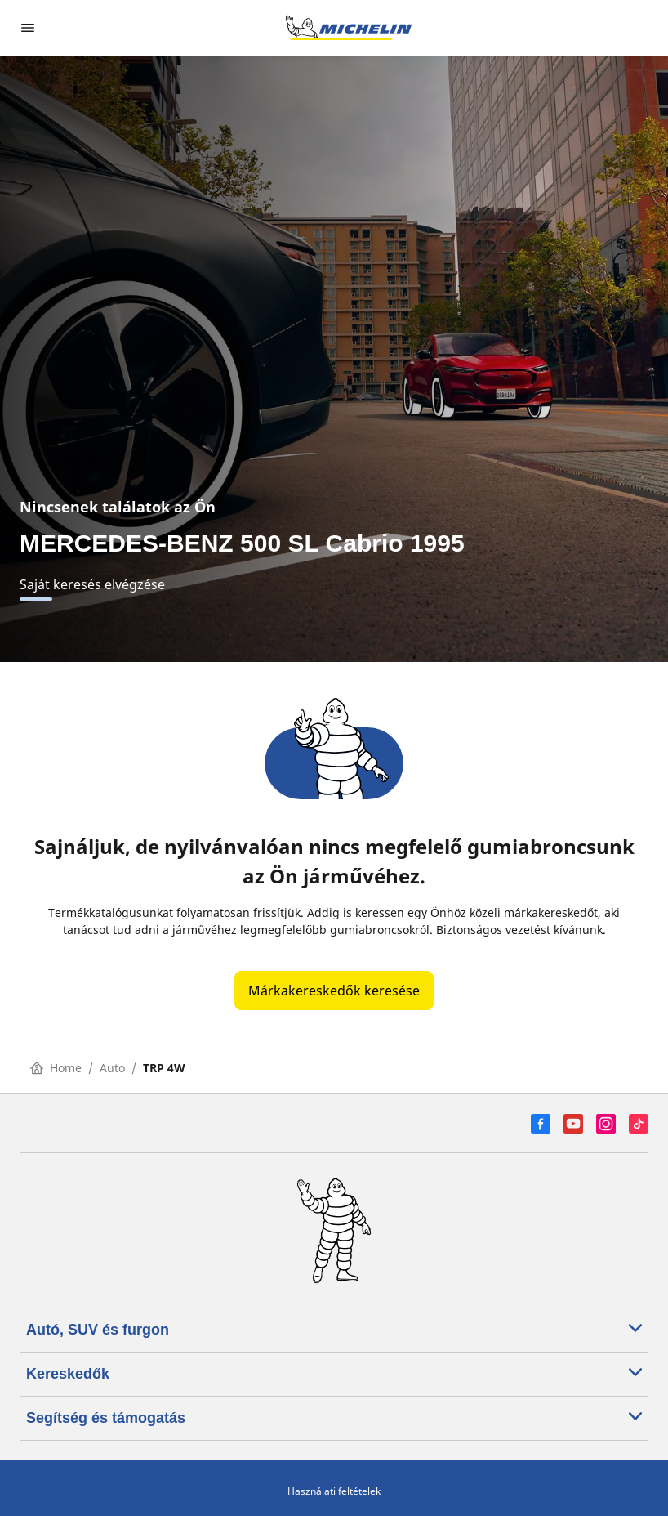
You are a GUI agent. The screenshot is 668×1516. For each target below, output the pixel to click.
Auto (112, 1068)
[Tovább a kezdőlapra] (348, 27)
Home (56, 1068)
